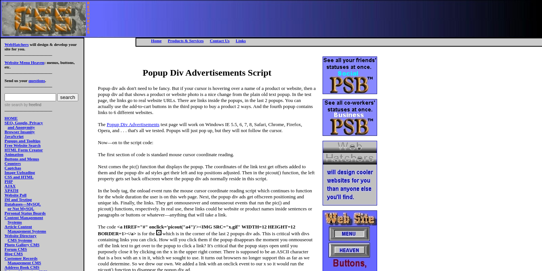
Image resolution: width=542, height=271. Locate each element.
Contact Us (219, 40)
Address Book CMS (22, 267)
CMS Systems (20, 240)
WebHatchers (17, 44)
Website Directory (21, 235)
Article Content (18, 226)
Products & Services (186, 40)
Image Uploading (20, 172)
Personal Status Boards (25, 213)
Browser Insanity (20, 131)
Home (156, 40)
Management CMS (24, 262)
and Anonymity (21, 127)
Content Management (24, 217)
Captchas (13, 168)
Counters (13, 163)
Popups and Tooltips (22, 141)
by (32, 105)
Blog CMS (14, 253)
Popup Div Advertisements (133, 124)
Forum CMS (16, 249)
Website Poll (15, 195)
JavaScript (14, 136)
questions (37, 80)
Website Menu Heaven (24, 62)
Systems (15, 222)
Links (241, 40)
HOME (11, 118)
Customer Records (21, 258)
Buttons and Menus (22, 159)
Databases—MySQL (23, 204)
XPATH (11, 190)
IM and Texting (18, 199)
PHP (9, 181)
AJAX (10, 186)
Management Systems (27, 231)
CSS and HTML (19, 177)
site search (14, 105)
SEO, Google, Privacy (24, 122)
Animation (14, 154)
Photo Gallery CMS (22, 244)
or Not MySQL (21, 208)
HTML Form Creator (24, 150)
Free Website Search (23, 145)
